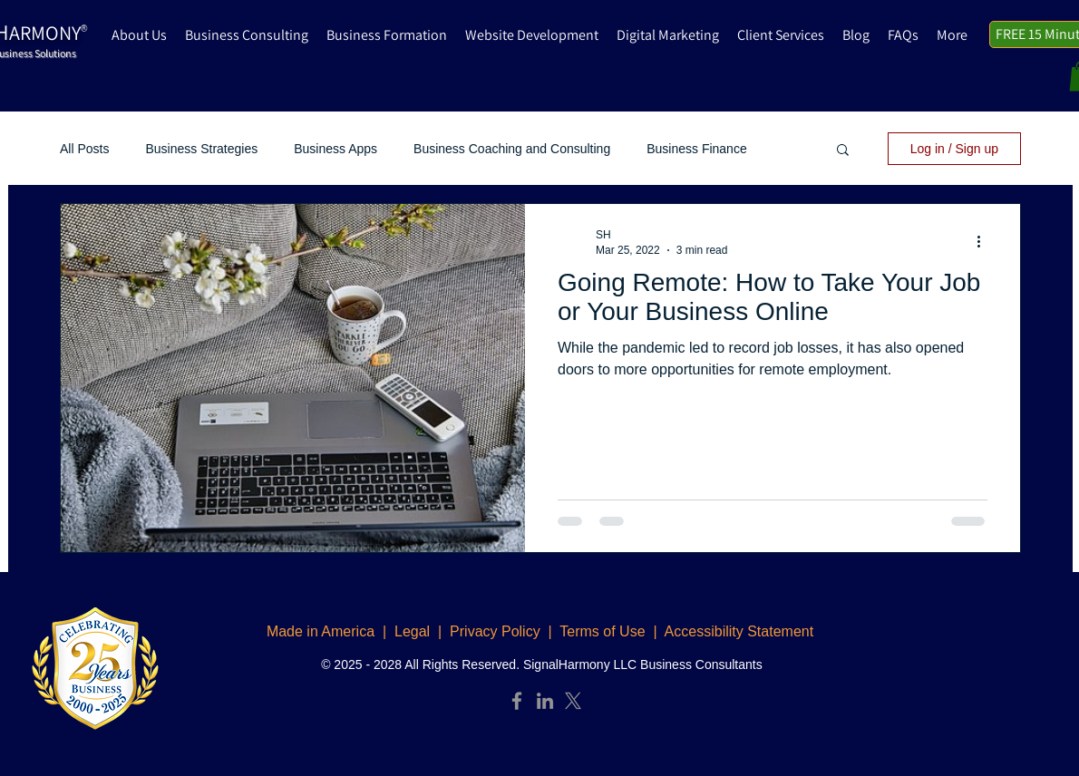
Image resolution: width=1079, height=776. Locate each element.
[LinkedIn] (545, 701)
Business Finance (696, 148)
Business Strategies (201, 148)
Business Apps (335, 148)
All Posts (84, 148)
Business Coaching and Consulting (511, 148)
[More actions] (985, 241)
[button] (842, 150)
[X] (573, 701)
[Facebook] (517, 701)
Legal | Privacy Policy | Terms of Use (520, 631)
